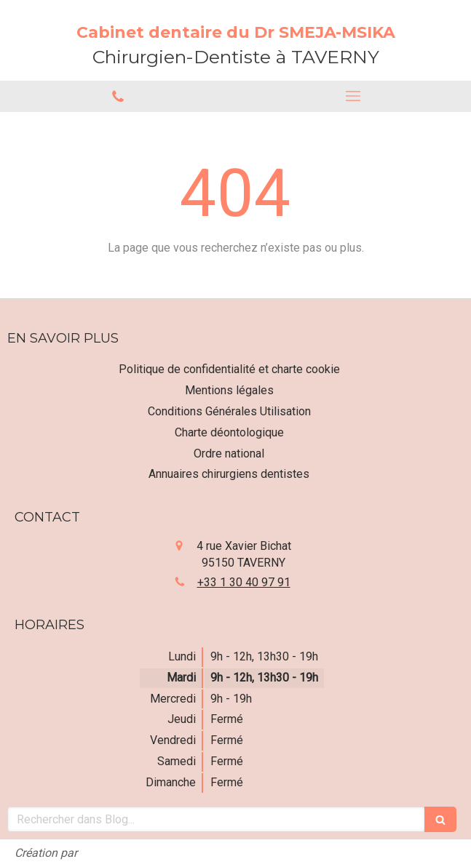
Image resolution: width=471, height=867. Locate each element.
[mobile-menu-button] (354, 96)
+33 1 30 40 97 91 (243, 582)
